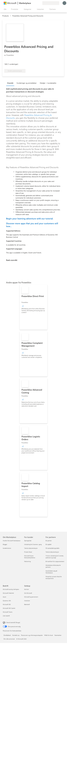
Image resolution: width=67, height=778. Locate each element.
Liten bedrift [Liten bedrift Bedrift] (6, 616)
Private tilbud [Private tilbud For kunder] (28, 552)
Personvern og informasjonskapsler (32, 635)
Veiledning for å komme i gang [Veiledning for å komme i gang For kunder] (33, 544)
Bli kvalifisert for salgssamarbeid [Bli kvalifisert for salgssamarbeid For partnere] (55, 561)
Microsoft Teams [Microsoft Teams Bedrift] (7, 612)
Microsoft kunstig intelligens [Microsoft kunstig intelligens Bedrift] (11, 589)
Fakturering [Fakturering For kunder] (27, 561)
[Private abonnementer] (40, 3)
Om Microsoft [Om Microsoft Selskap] (28, 593)
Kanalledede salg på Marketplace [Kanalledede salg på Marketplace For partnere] (51, 572)
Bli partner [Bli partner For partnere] (49, 541)
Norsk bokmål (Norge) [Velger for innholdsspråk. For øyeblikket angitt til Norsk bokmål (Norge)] (13, 622)
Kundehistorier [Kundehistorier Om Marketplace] (7, 548)
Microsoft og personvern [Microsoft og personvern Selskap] (31, 597)
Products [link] (5, 16)
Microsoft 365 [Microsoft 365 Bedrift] (7, 604)
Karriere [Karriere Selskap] (26, 589)
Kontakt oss (16, 635)
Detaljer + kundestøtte (48, 83)
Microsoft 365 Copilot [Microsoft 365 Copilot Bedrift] (9, 608)
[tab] (11, 83)
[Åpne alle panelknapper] (4, 9)
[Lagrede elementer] (38, 3)
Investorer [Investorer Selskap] (27, 601)
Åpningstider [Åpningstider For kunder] (28, 541)
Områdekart (7, 635)
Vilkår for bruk (48, 635)
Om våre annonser (9, 639)
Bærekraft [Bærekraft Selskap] (27, 604)
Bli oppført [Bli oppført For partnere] (48, 544)
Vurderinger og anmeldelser (27, 83)
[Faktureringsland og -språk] (50, 3)
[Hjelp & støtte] (35, 3)
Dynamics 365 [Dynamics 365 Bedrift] (7, 601)
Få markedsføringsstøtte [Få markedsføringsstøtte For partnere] (52, 548)
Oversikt (10, 83)
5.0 (6, 64)
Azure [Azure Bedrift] (4, 597)
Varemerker (57, 635)
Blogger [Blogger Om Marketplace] (5, 544)
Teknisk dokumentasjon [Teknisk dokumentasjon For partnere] (52, 552)
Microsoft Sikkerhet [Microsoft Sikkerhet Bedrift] (8, 593)
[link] (33, 307)
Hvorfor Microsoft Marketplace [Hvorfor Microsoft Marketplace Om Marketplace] (11, 541)
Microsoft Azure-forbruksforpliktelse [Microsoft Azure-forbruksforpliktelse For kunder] (29, 557)
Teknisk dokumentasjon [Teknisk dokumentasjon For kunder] (30, 548)
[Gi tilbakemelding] (32, 3)
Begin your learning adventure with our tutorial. (29, 218)
